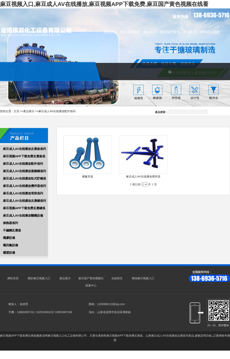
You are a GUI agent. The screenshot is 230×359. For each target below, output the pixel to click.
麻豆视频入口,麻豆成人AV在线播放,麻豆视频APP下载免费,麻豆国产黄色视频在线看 (104, 4)
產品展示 (28, 111)
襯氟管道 (87, 176)
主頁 (16, 111)
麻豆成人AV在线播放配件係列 (57, 111)
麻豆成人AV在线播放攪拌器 (143, 176)
